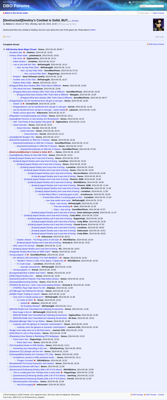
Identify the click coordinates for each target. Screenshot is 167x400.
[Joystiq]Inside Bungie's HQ (22, 137)
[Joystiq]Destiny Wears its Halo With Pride (28, 155)
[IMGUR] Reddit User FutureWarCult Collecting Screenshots (36, 309)
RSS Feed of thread (156, 44)
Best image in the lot (22, 312)
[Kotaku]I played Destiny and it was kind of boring (31, 158)
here (93, 30)
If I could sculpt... (24, 264)
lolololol (24, 303)
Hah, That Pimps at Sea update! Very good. (32, 122)
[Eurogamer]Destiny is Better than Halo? (28, 273)
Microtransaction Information (25, 381)
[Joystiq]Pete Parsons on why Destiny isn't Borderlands (34, 119)
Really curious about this (24, 113)
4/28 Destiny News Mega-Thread (21, 49)
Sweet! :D (17, 104)
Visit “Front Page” (9, 2)
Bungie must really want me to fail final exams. (30, 330)
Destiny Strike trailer (18, 55)
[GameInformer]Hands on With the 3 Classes (30, 140)
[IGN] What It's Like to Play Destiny (25, 333)
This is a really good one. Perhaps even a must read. (36, 372)
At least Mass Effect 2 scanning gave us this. (59, 194)
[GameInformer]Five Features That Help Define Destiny (34, 279)
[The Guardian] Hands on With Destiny (27, 345)
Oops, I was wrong (58, 203)
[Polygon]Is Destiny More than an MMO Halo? (30, 251)
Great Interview (20, 125)
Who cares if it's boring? (24, 246)
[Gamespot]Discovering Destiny (24, 282)
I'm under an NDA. (25, 300)
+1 (36, 236)
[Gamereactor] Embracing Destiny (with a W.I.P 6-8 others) (36, 369)
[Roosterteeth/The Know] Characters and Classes (32, 363)
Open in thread (158, 13)
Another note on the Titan (24, 79)
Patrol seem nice (20, 339)
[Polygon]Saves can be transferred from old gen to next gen (36, 101)
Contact (161, 395)
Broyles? (17, 76)
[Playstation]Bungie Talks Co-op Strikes (27, 321)
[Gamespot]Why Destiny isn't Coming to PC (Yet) (31, 354)
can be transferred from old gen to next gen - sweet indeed (39, 110)
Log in (153, 2)
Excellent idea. (16, 52)
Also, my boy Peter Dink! (28, 67)
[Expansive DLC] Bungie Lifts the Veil (26, 351)
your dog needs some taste (58, 200)
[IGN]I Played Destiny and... (22, 276)
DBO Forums (16, 5)
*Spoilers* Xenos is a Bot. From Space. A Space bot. (40, 261)
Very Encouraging (25, 384)
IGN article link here (22, 88)
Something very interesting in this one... (30, 348)
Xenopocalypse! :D (18, 255)
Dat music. (18, 58)
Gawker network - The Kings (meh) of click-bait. (38, 240)
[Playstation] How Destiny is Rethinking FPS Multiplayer (34, 336)
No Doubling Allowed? (30, 306)
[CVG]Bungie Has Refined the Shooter (27, 291)
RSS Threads (151, 395)
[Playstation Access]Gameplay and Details (28, 116)
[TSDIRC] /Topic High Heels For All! (29, 288)
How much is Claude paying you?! (28, 297)
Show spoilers (145, 13)
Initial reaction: (19, 61)
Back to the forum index (16, 13)
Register (161, 2)
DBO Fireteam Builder (140, 2)
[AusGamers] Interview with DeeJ (24, 366)
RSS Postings (138, 395)
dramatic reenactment (30, 267)
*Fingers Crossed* (25, 360)
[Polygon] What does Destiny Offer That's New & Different (35, 85)
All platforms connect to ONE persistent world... (34, 357)
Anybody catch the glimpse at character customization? (37, 324)
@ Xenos (73, 24)
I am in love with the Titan (24, 64)
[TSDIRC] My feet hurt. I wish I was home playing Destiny (35, 285)
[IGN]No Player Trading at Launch (25, 294)
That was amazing (62, 206)
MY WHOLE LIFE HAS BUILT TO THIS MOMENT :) (36, 258)
